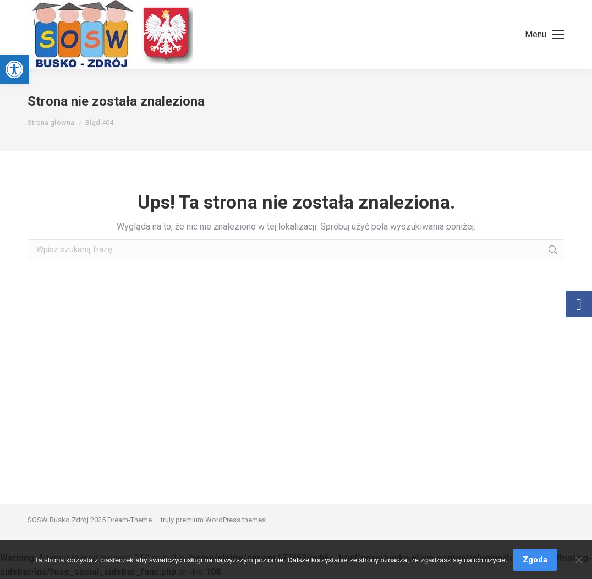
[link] (14, 69)
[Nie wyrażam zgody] (578, 559)
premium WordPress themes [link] (221, 520)
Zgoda (535, 559)
